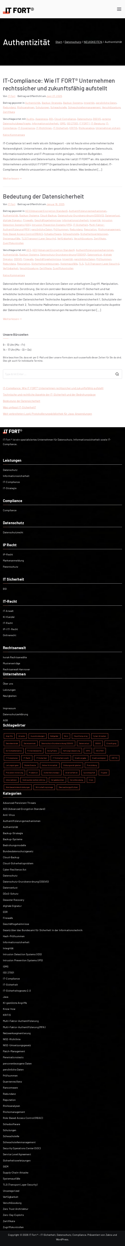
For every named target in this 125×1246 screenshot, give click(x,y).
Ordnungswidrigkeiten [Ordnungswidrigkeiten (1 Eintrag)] (72, 765)
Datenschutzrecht (13, 532)
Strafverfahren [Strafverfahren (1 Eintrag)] (71, 772)
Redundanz (9, 107)
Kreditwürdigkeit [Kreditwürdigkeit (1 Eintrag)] (99, 758)
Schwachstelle (58, 107)
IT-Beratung (98, 123)
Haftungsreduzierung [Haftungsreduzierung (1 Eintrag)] (71, 751)
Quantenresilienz (12, 1081)
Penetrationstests (13, 1057)
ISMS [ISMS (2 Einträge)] (88, 751)
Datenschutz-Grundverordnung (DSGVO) (81, 215)
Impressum (9, 708)
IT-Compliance (11, 481)
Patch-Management (14, 1051)
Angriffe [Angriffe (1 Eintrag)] (9, 736)
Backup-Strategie (52, 102)
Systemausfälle (11, 238)
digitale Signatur (12, 220)
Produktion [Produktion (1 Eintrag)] (33, 772)
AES (28, 250)
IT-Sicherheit (60, 127)
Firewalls (28, 220)
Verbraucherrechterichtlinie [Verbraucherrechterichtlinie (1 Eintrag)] (33, 780)
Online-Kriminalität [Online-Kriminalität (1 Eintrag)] (49, 765)
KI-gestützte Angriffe (15, 1002)
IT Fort (11, 96)
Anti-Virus (9, 814)
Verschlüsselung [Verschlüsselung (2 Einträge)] (76, 780)
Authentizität (32, 102)
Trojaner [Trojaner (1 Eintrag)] (104, 772)
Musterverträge (11, 663)
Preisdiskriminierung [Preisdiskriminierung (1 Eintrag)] (14, 772)
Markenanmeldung (13, 560)
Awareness (41, 118)
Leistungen (9, 689)
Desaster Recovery (13, 899)
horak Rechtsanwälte (15, 657)
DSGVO (97, 118)
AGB (5, 720)
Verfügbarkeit (65, 238)
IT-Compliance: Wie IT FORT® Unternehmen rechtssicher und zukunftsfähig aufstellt (53, 388)
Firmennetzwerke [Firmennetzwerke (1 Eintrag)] (34, 751)
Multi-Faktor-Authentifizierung (21, 1020)
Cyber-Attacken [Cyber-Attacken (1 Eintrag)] (99, 736)
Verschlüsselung (111, 107)
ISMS (63, 123)
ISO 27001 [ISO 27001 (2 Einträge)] (100, 751)
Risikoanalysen (25, 107)
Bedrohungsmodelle (14, 845)
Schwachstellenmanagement (84, 107)
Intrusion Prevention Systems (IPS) (52, 224)
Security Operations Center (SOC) (22, 1148)
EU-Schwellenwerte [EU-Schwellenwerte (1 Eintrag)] (14, 751)
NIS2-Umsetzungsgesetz (17, 1045)
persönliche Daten (106, 102)
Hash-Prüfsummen (14, 936)
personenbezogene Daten (17, 1063)
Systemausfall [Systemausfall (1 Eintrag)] (89, 772)
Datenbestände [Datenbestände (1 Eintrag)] (12, 743)
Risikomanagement (109, 229)
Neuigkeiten (10, 695)
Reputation (90, 229)
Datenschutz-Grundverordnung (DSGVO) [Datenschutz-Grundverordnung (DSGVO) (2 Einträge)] (57, 743)
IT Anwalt (8, 610)
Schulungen (42, 107)
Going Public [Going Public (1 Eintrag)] (52, 751)
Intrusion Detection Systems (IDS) (22, 954)
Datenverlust (112, 215)
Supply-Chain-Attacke (15, 1172)
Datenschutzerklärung (15, 714)
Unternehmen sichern (108, 127)
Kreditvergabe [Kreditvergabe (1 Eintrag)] (80, 758)
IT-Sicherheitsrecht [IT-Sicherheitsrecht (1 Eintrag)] (61, 758)
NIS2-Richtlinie (11, 1039)
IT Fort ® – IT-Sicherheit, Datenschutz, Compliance (57, 1234)
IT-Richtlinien (44, 127)
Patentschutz (10, 566)
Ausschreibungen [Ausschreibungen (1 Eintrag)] (37, 736)
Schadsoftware (52, 233)
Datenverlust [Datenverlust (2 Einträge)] (84, 743)
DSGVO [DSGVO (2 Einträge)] (98, 743)
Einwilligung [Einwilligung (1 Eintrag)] (111, 743)
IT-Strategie (9, 488)
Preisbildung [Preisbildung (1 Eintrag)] (92, 765)
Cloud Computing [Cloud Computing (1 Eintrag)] (80, 736)
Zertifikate (9, 111)
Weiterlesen (12, 178)
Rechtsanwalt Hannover (16, 669)
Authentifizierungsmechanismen (88, 210)
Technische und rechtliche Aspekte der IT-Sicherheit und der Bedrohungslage (49, 394)
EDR (5, 911)
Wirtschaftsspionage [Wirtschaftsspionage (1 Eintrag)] (44, 787)
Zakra (109, 1234)
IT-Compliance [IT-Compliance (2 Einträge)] (12, 758)
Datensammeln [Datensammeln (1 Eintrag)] (30, 743)
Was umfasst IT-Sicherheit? (19, 407)
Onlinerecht (9, 635)
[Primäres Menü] (119, 9)
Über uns (8, 683)
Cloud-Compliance (65, 118)
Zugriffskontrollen (13, 243)
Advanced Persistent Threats (19, 802)
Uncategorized (11, 1190)
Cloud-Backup (48, 215)
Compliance (10, 510)
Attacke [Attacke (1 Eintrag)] (21, 736)
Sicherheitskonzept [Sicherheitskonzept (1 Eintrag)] (51, 772)
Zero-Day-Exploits (13, 1214)
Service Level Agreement (17, 1154)
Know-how (9, 1008)
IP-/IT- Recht (10, 629)
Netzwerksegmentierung (16, 1033)
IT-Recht (8, 622)
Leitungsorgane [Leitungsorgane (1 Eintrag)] (12, 765)
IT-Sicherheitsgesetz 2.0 (17, 990)
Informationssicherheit (45, 123)
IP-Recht (8, 554)
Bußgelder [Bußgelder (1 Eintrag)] (54, 736)
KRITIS (73, 127)
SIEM (6, 1166)
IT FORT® (84, 123)
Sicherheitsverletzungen (94, 233)
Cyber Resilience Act (14, 869)
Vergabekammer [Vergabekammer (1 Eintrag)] (57, 780)
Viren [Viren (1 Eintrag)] (91, 780)
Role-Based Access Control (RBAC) (23, 233)
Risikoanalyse (86, 127)
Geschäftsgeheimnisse (47, 220)
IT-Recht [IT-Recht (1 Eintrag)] (26, 758)
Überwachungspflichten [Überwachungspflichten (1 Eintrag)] (68, 787)
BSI (51, 118)
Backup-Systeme (72, 102)
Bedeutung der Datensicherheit (43, 196)
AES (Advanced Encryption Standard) (46, 210)
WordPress (62, 1239)
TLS (81, 263)
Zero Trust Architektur (15, 1208)
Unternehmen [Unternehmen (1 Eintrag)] (11, 780)
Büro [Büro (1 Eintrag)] (66, 736)
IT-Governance (26, 127)
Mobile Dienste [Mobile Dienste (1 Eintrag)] (30, 765)
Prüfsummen (60, 229)
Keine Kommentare (14, 134)
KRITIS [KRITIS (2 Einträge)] (114, 758)
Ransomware (10, 1087)
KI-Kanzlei (9, 616)
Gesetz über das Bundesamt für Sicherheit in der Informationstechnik (42, 930)
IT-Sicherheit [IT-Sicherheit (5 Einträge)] (41, 758)
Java (5, 996)
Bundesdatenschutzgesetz (18, 851)
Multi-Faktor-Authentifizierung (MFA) (24, 1027)
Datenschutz (84, 118)
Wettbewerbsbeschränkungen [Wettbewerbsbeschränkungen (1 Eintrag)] (18, 787)
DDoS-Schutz (10, 893)
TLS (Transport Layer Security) (39, 238)
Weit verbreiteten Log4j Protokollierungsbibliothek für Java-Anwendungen (47, 413)
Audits (30, 118)
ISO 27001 (72, 123)
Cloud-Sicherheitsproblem (18, 863)
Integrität (89, 102)
